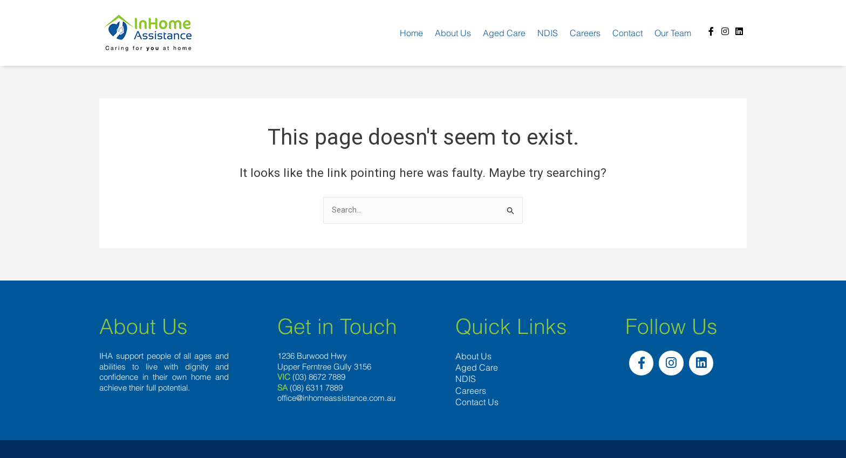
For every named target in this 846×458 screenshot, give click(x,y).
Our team (672, 33)
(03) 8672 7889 (318, 378)
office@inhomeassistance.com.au (336, 399)
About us (453, 33)
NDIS (547, 33)
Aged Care (504, 33)
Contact (627, 33)
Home (411, 33)
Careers (585, 33)
